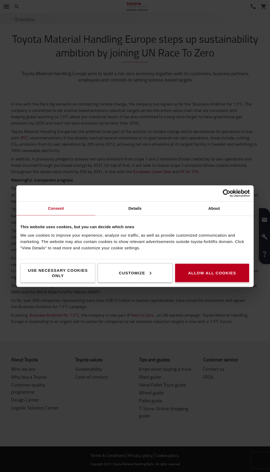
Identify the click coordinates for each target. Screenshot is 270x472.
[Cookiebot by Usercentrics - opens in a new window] (227, 193)
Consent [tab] (56, 208)
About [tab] (214, 208)
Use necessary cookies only (58, 273)
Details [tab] (135, 208)
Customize (135, 272)
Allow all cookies (212, 272)
